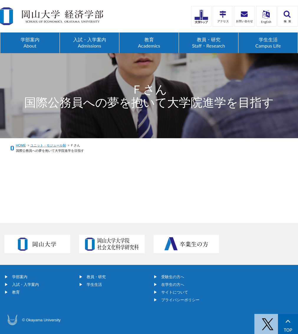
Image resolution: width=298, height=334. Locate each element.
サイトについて (174, 292)
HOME (21, 145)
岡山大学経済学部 (51, 16)
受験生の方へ (172, 277)
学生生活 (94, 284)
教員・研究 (96, 277)
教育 (16, 292)
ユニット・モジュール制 (48, 145)
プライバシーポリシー (180, 300)
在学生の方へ (172, 284)
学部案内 (19, 277)
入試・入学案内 (25, 284)
